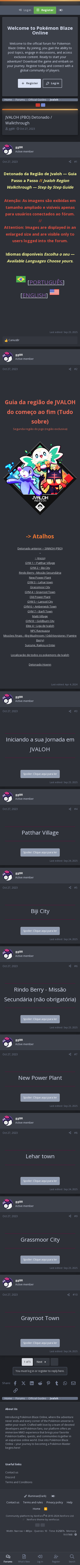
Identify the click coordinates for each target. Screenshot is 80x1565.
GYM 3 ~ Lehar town (40, 582)
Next (42, 1362)
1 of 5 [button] (27, 1362)
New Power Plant (40, 577)
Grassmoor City (40, 587)
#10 (75, 1294)
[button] (75, 1534)
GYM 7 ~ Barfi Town (40, 611)
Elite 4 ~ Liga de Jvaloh (40, 626)
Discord (10, 1477)
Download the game (37, 61)
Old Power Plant (40, 597)
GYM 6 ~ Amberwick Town (40, 606)
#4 (75, 809)
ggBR (12, 129)
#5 (75, 887)
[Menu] (5, 10)
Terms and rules (33, 1502)
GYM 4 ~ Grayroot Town (40, 592)
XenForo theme (36, 1519)
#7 (75, 1054)
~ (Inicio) (40, 558)
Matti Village (40, 616)
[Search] (76, 10)
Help (70, 1502)
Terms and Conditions (18, 1482)
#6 (75, 966)
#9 (75, 1216)
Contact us (11, 1472)
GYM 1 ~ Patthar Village (40, 563)
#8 (75, 1133)
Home (36, 1509)
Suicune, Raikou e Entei (40, 645)
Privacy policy (55, 1502)
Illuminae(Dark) (35, 1496)
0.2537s (60, 1530)
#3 (75, 711)
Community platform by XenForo (40, 1515)
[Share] (70, 161)
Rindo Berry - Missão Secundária (40, 573)
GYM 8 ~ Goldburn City (40, 621)
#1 (75, 162)
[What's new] (69, 10)
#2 (75, 369)
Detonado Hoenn (40, 664)
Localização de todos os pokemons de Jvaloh (40, 655)
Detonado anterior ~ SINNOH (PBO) (40, 548)
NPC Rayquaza (40, 631)
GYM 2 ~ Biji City (40, 568)
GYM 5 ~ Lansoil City (40, 601)
